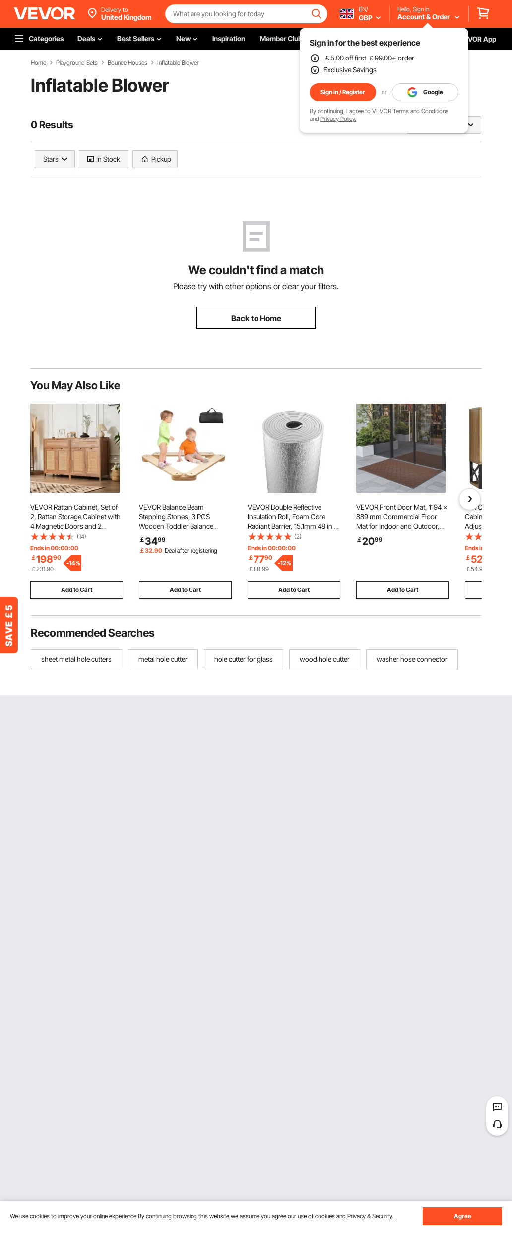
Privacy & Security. (370, 1216)
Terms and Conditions (420, 111)
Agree (462, 1216)
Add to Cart (76, 589)
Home (38, 62)
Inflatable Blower (178, 62)
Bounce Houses (127, 62)
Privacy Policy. (338, 118)
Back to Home (256, 318)
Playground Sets (77, 62)
